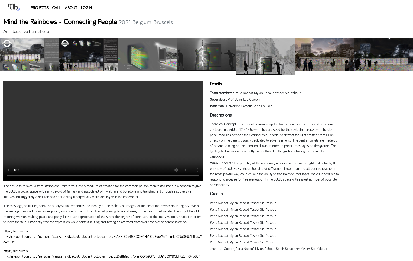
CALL (56, 7)
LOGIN (86, 7)
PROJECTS (40, 7)
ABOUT (71, 7)
